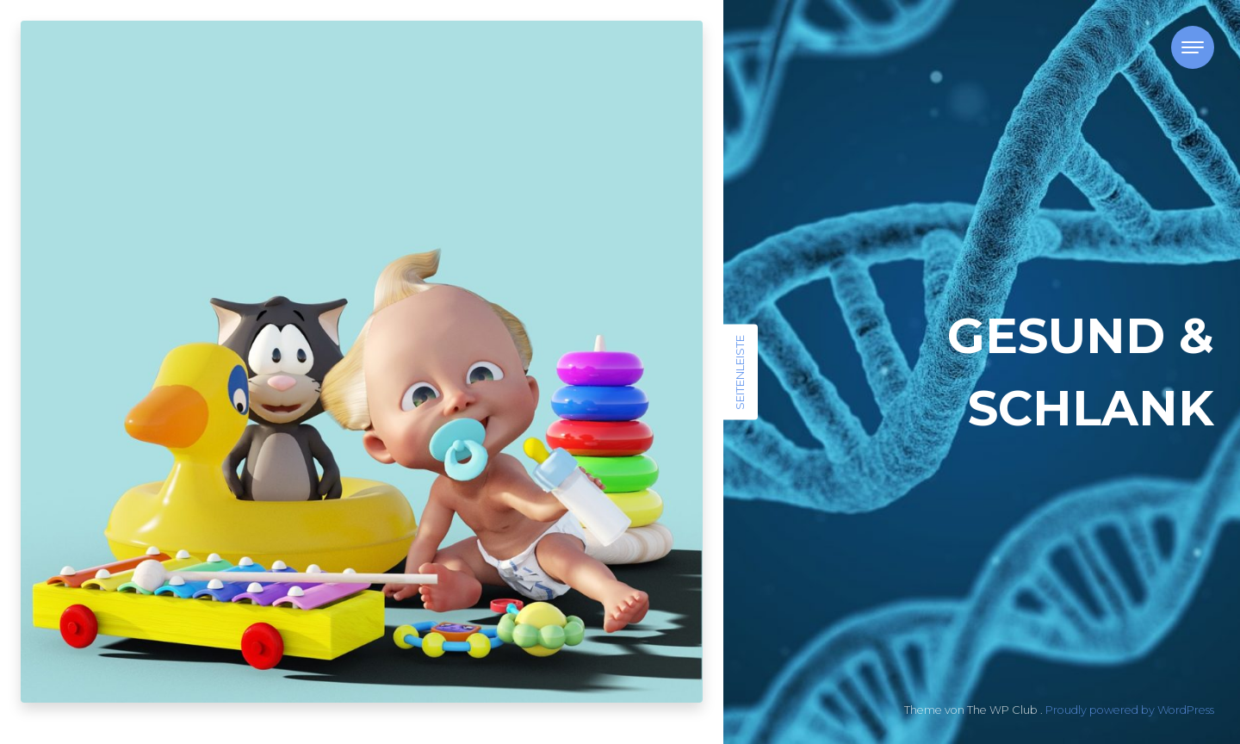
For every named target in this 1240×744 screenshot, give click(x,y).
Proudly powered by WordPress (1129, 710)
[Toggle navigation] (1192, 47)
